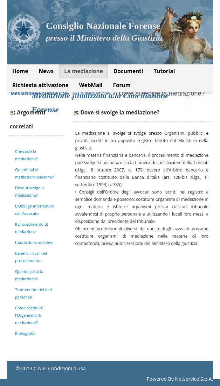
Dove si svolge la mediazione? (162, 93)
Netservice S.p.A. (194, 379)
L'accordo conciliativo (34, 242)
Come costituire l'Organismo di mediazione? (29, 315)
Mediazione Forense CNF (40, 93)
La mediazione (94, 93)
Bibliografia (25, 333)
